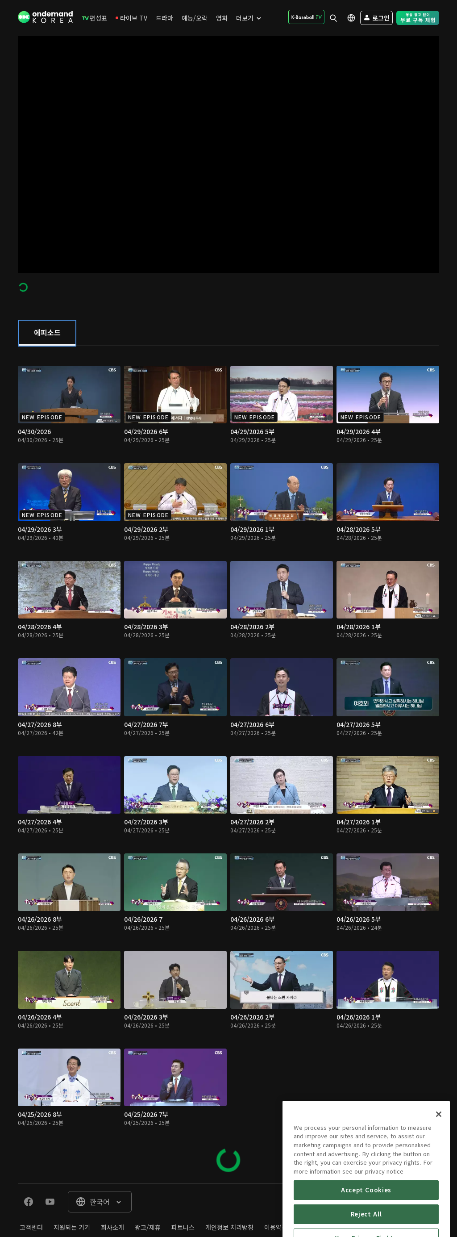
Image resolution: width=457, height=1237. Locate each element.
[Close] (439, 1150)
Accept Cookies (366, 1226)
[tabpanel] (228, 764)
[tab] (47, 333)
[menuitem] (94, 17)
